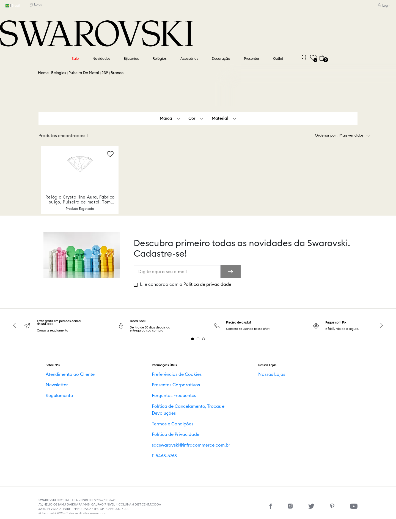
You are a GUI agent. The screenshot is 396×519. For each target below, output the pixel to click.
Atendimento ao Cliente (62, 375)
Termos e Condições (165, 416)
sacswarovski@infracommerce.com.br (178, 437)
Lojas (36, 6)
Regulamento (55, 396)
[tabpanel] (57, 326)
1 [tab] (192, 339)
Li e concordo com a (185, 284)
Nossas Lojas (267, 375)
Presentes (252, 58)
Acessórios (189, 58)
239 (104, 73)
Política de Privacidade (168, 427)
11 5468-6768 (160, 448)
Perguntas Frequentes (167, 396)
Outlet (278, 58)
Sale (75, 58)
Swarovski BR (43, 73)
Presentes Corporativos (168, 385)
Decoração (221, 58)
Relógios (160, 58)
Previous (14, 325)
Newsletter (53, 385)
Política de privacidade (207, 284)
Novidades (101, 58)
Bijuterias (131, 58)
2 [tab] (198, 339)
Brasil (13, 6)
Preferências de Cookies (168, 375)
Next (381, 325)
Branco (117, 73)
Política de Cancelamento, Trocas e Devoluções (185, 406)
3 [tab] (203, 339)
